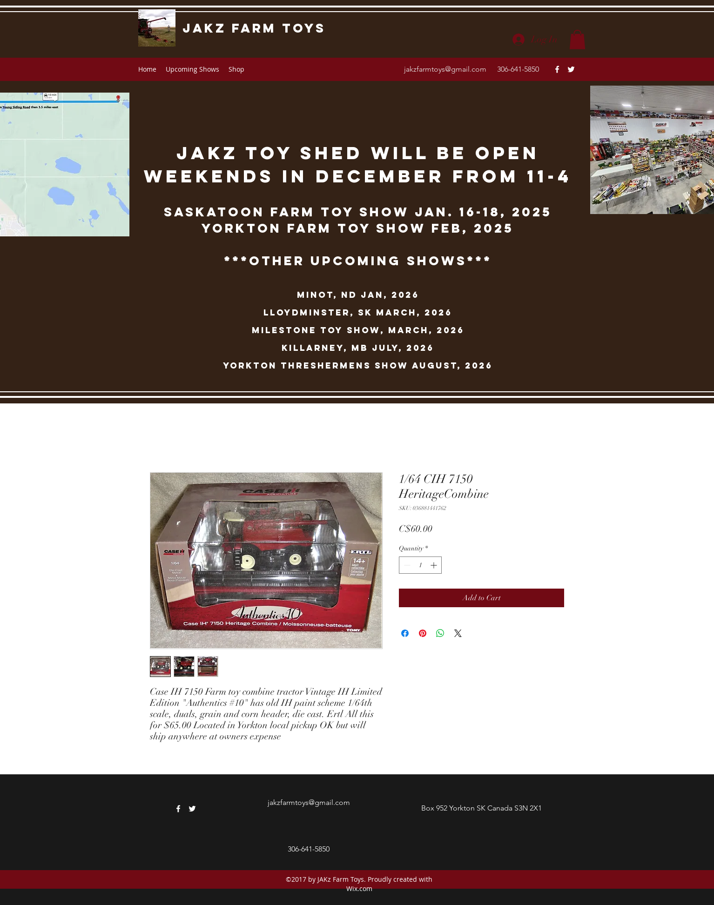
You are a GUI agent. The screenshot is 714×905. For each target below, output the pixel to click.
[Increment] (434, 565)
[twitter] (571, 69)
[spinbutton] (420, 565)
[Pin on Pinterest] (422, 633)
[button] (577, 39)
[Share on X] (458, 633)
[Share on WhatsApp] (440, 633)
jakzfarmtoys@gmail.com (445, 69)
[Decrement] (406, 565)
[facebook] (557, 69)
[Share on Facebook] (405, 633)
